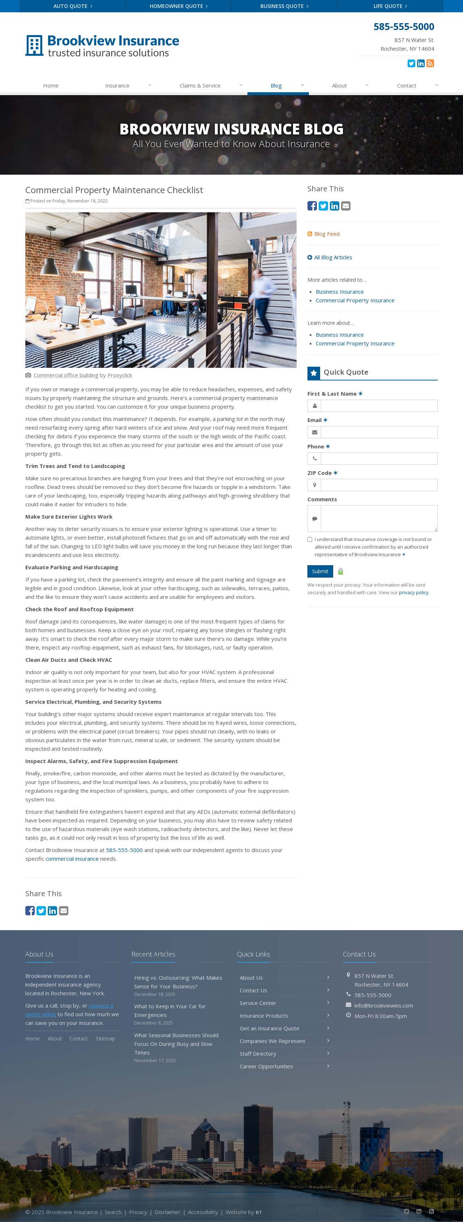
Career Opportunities (284, 1066)
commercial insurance (72, 858)
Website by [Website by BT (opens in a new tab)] (244, 1211)
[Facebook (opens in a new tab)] (30, 910)
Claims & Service (211, 85)
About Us (284, 977)
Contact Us (284, 990)
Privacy (138, 1211)
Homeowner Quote (179, 6)
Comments (322, 499)
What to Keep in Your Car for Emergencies (179, 1014)
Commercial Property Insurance (355, 300)
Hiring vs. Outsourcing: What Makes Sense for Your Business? (179, 986)
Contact (418, 85)
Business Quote (284, 6)
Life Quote (390, 6)
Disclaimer (167, 1211)
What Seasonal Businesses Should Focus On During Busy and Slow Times (179, 1047)
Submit (320, 571)
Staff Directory (284, 1053)
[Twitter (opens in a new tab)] (411, 63)
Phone (318, 446)
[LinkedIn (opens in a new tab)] (421, 63)
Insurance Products (284, 1015)
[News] (430, 63)
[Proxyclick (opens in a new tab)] (119, 375)
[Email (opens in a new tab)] (63, 910)
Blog (287, 85)
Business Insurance (340, 291)
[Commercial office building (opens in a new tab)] (66, 375)
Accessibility (203, 1211)
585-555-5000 (124, 849)
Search (113, 1211)
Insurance (128, 85)
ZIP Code (322, 472)
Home (51, 85)
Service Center (284, 1002)
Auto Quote (73, 6)
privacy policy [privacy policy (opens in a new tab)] (414, 592)
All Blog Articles (329, 257)
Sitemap (105, 1038)
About (350, 85)
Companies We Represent (284, 1040)
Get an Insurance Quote (284, 1028)
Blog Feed (323, 233)
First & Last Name (335, 393)
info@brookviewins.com (383, 1005)
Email (317, 419)
